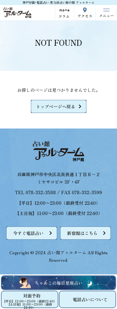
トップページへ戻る (55, 106)
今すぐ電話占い (28, 233)
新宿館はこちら (82, 233)
